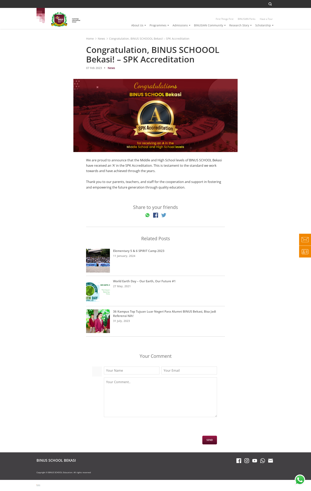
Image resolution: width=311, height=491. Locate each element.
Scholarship (263, 25)
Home (90, 38)
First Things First (224, 19)
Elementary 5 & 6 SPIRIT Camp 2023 (155, 261)
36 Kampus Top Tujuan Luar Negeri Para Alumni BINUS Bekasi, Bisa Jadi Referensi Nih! (155, 321)
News (101, 38)
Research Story (239, 25)
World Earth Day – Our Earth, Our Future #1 (155, 291)
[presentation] (134, 428)
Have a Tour (266, 19)
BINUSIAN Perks (246, 19)
